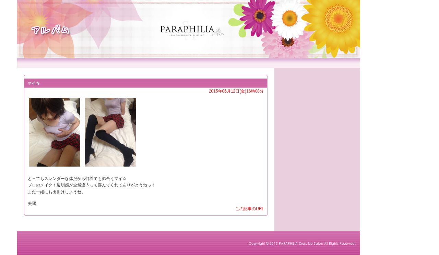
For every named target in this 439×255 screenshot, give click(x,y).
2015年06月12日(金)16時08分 (236, 91)
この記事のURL (249, 208)
